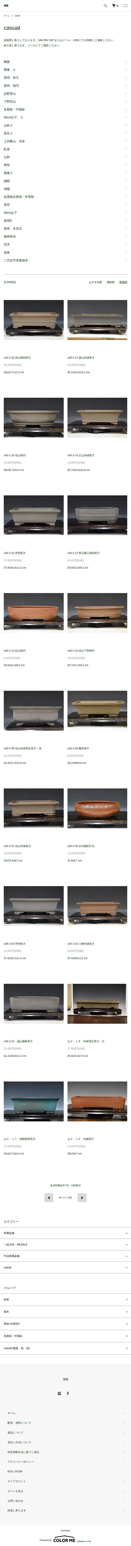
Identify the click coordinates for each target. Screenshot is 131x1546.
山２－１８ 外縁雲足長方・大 (85, 1041)
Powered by (65, 1538)
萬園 (6, 5)
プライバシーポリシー (21, 1461)
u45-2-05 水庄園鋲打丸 (81, 846)
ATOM (18, 1471)
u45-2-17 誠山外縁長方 (81, 357)
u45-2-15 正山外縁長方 (81, 455)
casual (17, 16)
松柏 (6, 1299)
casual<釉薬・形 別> (17, 1348)
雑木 (6, 1311)
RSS (10, 1471)
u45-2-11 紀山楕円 (15, 650)
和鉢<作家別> (12, 1323)
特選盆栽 (9, 1233)
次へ (82, 1197)
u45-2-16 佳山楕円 (15, 455)
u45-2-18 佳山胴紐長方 (17, 357)
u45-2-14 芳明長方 (15, 552)
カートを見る (15, 1491)
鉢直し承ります (17, 1510)
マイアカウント (17, 1481)
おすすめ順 (95, 282)
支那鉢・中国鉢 (13, 1335)
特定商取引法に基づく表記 (23, 1452)
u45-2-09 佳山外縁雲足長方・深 (22, 748)
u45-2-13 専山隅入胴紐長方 (83, 552)
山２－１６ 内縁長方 (80, 1138)
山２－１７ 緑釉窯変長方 (19, 1138)
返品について (15, 1432)
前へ (48, 1197)
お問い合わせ (15, 1500)
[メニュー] (125, 5)
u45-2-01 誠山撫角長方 (18, 1041)
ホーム (6, 16)
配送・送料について (19, 1422)
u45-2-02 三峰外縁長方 (81, 943)
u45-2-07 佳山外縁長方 (17, 846)
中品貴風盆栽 (12, 1255)
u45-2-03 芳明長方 (15, 943)
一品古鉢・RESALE (15, 1244)
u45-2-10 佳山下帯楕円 (81, 650)
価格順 (111, 282)
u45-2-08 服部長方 (78, 748)
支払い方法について (19, 1442)
